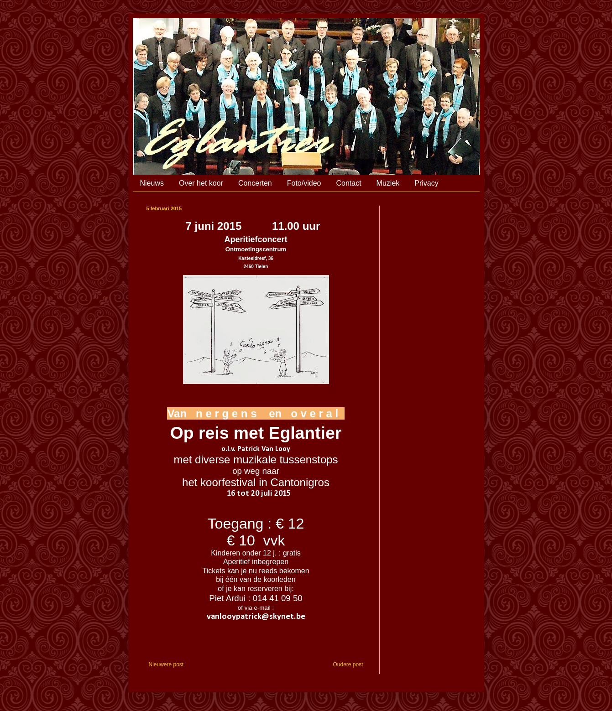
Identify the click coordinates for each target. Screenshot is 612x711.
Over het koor (201, 183)
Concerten (255, 183)
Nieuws (152, 183)
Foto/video (304, 183)
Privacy (426, 183)
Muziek (388, 183)
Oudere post (348, 664)
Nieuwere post (166, 664)
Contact (348, 183)
